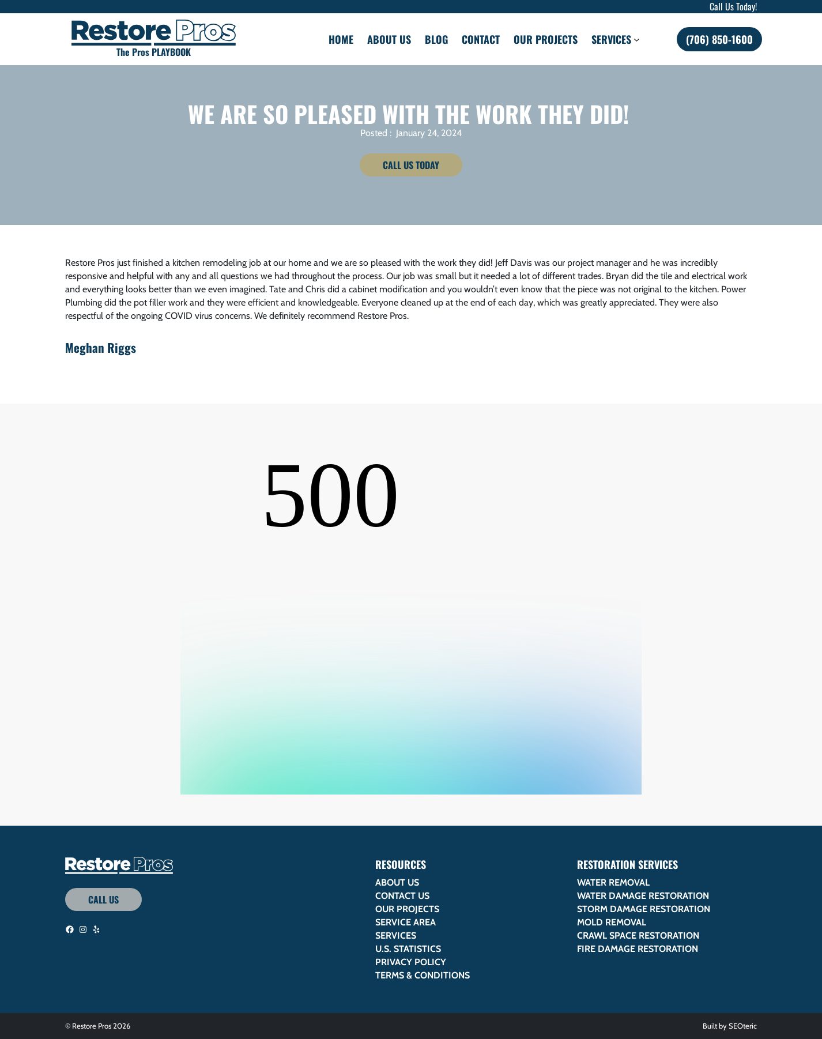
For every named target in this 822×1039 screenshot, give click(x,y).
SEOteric (743, 1025)
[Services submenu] (637, 39)
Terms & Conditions (422, 975)
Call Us (103, 899)
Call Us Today (411, 165)
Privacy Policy (410, 962)
